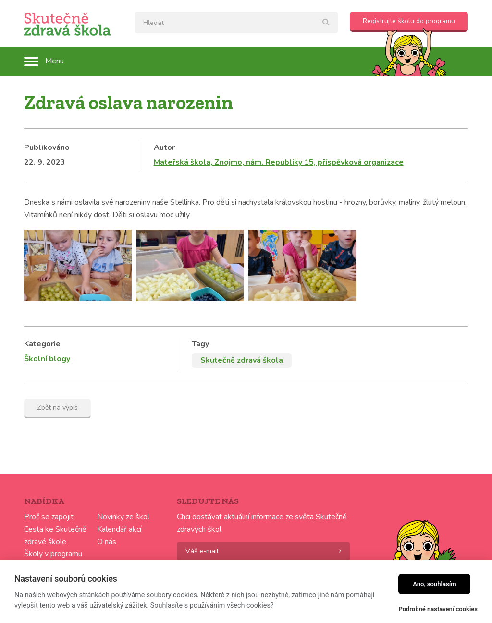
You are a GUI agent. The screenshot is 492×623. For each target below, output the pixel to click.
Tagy (200, 344)
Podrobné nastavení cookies (438, 608)
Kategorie (42, 344)
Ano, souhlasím (434, 583)
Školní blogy (47, 359)
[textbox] (236, 22)
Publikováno (47, 147)
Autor (164, 147)
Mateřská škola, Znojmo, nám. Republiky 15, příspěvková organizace (279, 162)
